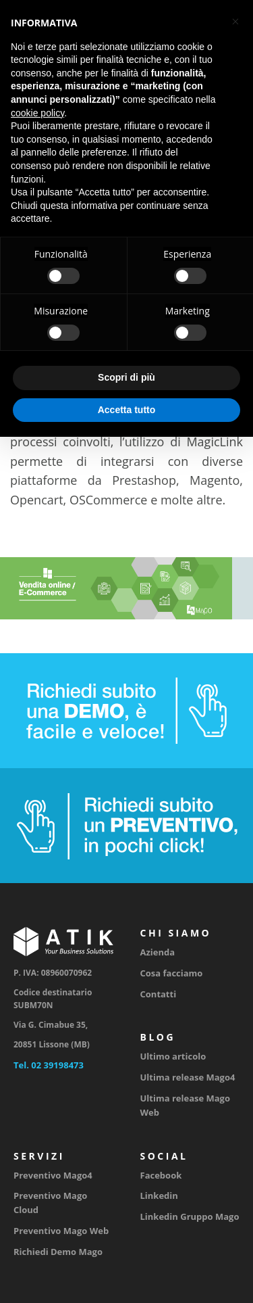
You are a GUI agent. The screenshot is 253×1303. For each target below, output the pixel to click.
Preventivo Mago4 (52, 1175)
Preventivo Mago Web (61, 1231)
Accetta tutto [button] (127, 409)
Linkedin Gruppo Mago (190, 1216)
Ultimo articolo (173, 1056)
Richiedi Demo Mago (58, 1252)
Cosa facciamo (171, 973)
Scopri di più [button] (126, 377)
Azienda (157, 952)
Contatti (158, 994)
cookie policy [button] (37, 113)
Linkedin (159, 1195)
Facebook (161, 1175)
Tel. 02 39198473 (48, 1065)
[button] (235, 21)
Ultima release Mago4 (187, 1077)
